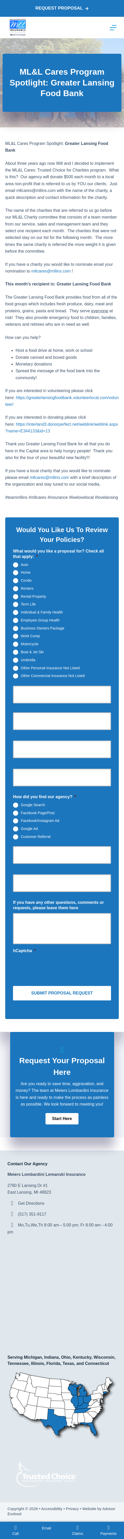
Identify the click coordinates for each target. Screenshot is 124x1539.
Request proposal (62, 8)
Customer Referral (35, 837)
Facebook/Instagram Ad (40, 821)
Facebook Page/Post (38, 813)
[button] (61, 1118)
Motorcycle (29, 644)
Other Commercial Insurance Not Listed (53, 676)
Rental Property (33, 596)
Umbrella (28, 660)
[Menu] (113, 27)
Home (25, 572)
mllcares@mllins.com (51, 271)
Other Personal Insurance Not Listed (50, 668)
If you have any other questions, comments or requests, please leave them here (58, 905)
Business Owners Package (42, 628)
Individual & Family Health (42, 612)
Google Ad (29, 829)
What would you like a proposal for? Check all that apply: (58, 554)
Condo (26, 580)
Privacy (72, 1508)
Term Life (28, 604)
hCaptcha (24, 951)
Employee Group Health (40, 620)
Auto (24, 564)
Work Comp (30, 636)
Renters (27, 588)
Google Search (33, 805)
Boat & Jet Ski (32, 652)
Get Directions (31, 1203)
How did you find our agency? (44, 797)
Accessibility (51, 1508)
